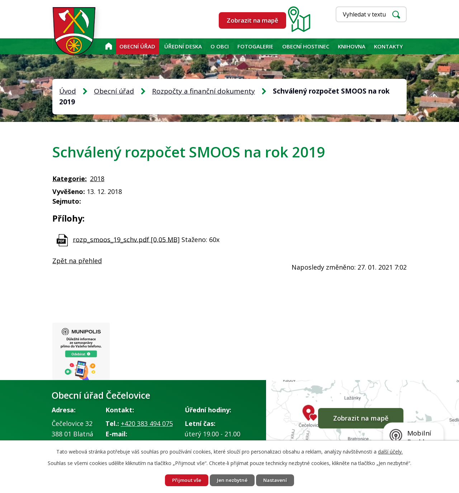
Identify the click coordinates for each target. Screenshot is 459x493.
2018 (97, 178)
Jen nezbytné (232, 480)
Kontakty (388, 46)
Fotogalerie (255, 46)
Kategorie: (69, 178)
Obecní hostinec (305, 46)
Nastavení (278, 480)
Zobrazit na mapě (252, 20)
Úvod (108, 46)
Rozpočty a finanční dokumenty (203, 91)
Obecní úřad (137, 46)
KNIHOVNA (351, 46)
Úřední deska (183, 46)
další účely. (390, 450)
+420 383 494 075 (147, 424)
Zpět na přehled (77, 260)
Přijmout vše (183, 480)
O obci (219, 46)
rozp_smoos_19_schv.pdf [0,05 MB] (126, 239)
